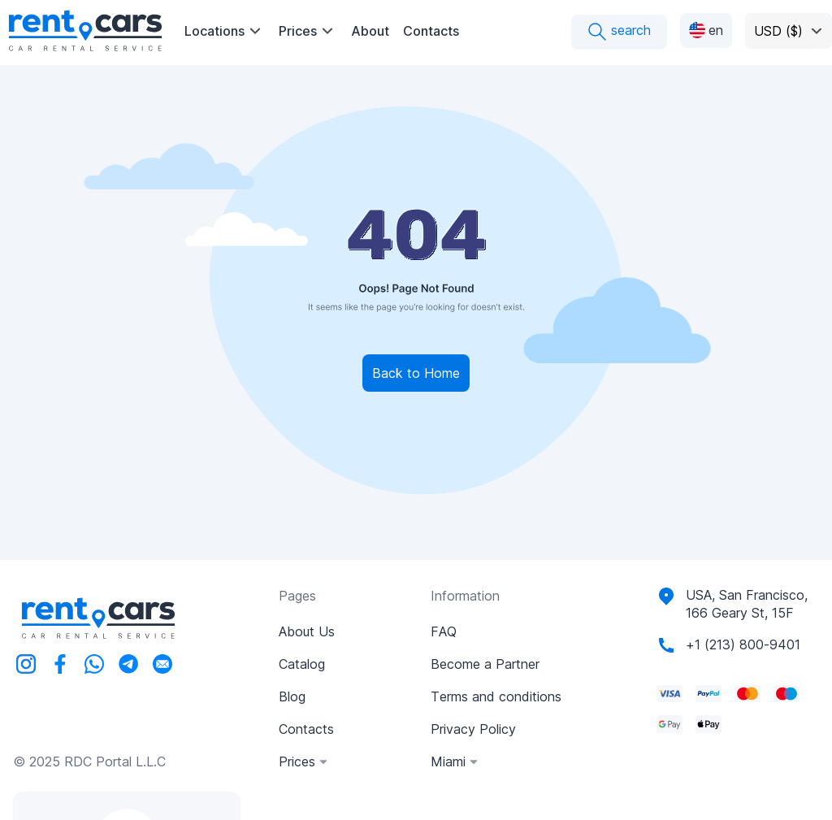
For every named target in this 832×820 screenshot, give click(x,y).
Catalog (302, 664)
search (619, 31)
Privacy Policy (473, 729)
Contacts (431, 31)
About (370, 31)
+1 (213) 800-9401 (743, 644)
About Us (307, 631)
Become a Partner (485, 664)
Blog (292, 696)
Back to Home (416, 373)
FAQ (444, 631)
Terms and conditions (496, 696)
